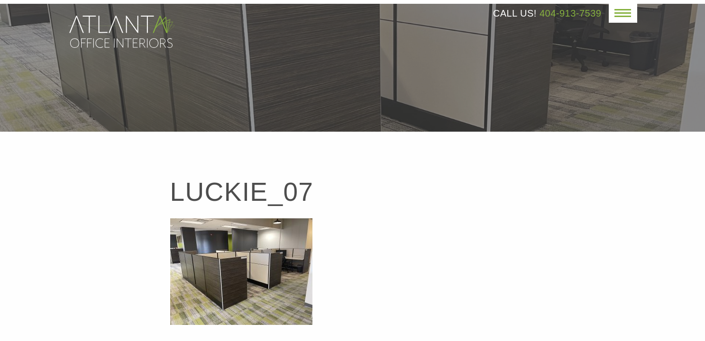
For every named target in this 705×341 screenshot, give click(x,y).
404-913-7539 (571, 13)
